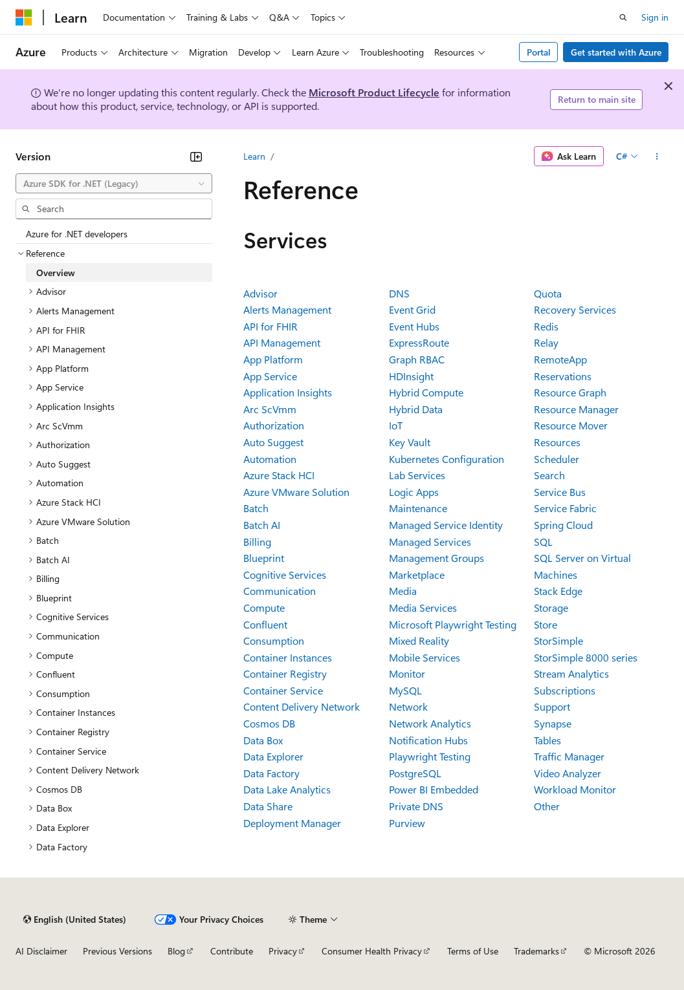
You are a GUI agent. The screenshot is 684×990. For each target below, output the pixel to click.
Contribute (231, 951)
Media (403, 590)
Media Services (423, 607)
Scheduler (556, 459)
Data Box (263, 740)
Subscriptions (564, 690)
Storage (551, 607)
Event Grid (412, 309)
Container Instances (287, 657)
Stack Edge (558, 590)
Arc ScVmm (269, 409)
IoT (396, 425)
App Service (270, 376)
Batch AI (261, 525)
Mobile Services (424, 657)
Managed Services (430, 541)
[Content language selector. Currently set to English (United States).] (75, 919)
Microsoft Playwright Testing (452, 624)
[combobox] (114, 183)
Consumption (273, 640)
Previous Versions (117, 951)
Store (545, 624)
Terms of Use (472, 951)
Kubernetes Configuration (446, 459)
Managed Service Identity (446, 525)
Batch (256, 508)
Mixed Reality (419, 640)
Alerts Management (287, 309)
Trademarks (536, 951)
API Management (281, 342)
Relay (546, 342)
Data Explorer (273, 756)
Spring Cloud (563, 525)
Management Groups (436, 558)
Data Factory (271, 773)
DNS (399, 293)
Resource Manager (576, 409)
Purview (407, 823)
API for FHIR (270, 326)
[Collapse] (196, 156)
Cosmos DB (269, 723)
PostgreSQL (415, 773)
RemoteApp (560, 359)
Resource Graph (570, 392)
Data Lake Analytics (287, 789)
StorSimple (558, 640)
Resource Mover (571, 425)
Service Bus (560, 492)
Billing (257, 541)
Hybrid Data (416, 409)
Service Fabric (565, 508)
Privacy (283, 951)
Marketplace (417, 574)
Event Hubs (414, 326)
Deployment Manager (292, 823)
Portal (539, 52)
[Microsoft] (24, 17)
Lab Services (417, 475)
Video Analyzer (567, 773)
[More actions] (657, 156)
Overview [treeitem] (55, 272)
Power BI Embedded (433, 789)
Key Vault (409, 442)
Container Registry (285, 673)
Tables (547, 740)
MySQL (405, 690)
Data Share (267, 806)
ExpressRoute (419, 342)
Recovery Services (575, 309)
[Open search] (623, 17)
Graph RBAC (417, 359)
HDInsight (411, 376)
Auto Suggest (273, 442)
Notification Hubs (428, 740)
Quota (548, 293)
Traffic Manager (569, 756)
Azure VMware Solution (296, 492)
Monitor (407, 673)
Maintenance (418, 508)
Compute (264, 607)
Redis (546, 326)
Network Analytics (430, 723)
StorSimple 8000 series (585, 657)
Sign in (654, 17)
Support (552, 706)
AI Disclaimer (41, 951)
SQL (543, 541)
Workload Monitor (575, 789)
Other (547, 806)
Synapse (552, 723)
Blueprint (263, 558)
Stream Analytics (571, 673)
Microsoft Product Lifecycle (374, 92)
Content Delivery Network (301, 706)
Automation (269, 459)
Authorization (273, 425)
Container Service (283, 690)
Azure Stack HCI (278, 475)
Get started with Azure (616, 52)
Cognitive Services (284, 574)
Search (549, 475)
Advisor (260, 293)
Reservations (562, 376)
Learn (254, 156)
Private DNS (416, 806)
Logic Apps (414, 492)
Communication (279, 590)
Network (408, 706)
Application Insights (287, 392)
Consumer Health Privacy (372, 951)
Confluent (265, 624)
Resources (557, 442)
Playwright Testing (429, 756)
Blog (176, 951)
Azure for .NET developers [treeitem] (76, 234)
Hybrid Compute (426, 392)
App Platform (273, 359)
